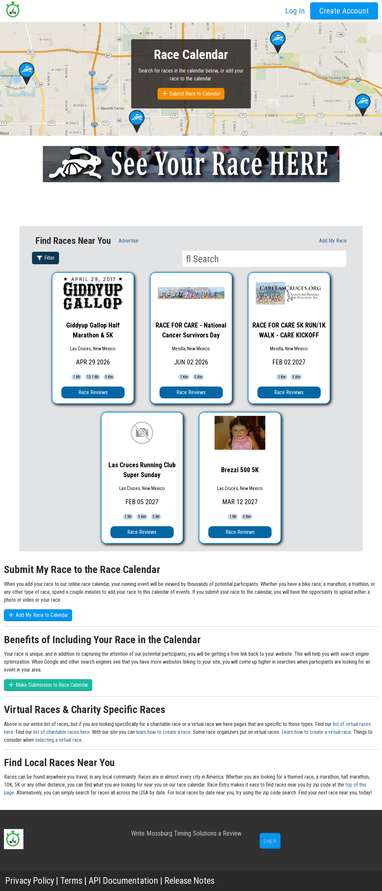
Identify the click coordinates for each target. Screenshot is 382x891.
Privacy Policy (30, 880)
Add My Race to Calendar (38, 615)
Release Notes (192, 880)
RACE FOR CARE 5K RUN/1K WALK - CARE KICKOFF (289, 330)
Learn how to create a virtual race (316, 732)
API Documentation (125, 880)
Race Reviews (93, 392)
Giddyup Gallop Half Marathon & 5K (93, 330)
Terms (72, 880)
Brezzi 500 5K (240, 470)
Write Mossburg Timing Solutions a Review (186, 833)
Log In (295, 10)
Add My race (333, 241)
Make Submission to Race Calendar (48, 685)
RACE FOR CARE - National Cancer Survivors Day (191, 330)
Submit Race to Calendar (191, 94)
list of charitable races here (61, 732)
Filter (45, 258)
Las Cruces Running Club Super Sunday (142, 470)
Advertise (128, 241)
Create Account (344, 10)
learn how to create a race (163, 732)
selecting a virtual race (58, 740)
